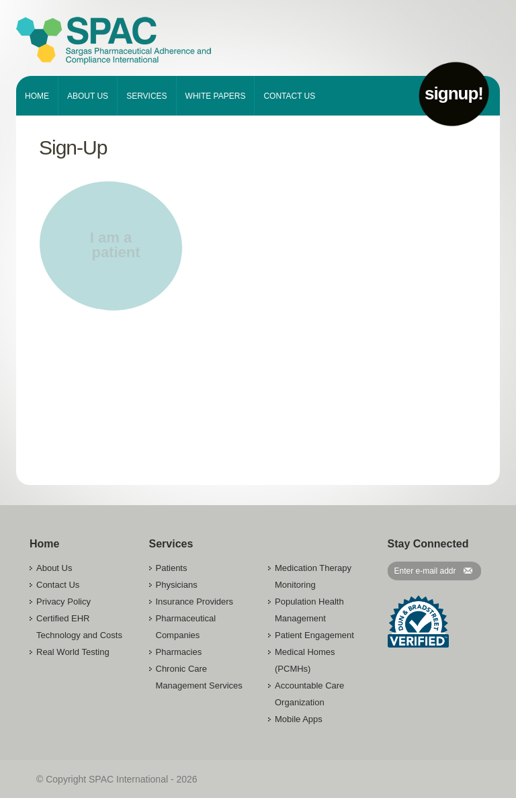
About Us (87, 96)
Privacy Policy (63, 601)
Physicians (177, 585)
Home (37, 96)
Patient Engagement (314, 635)
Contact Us (289, 96)
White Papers (215, 96)
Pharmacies (179, 652)
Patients (171, 568)
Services (146, 96)
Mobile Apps (298, 719)
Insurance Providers (195, 601)
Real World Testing (73, 652)
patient (115, 252)
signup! (454, 93)
